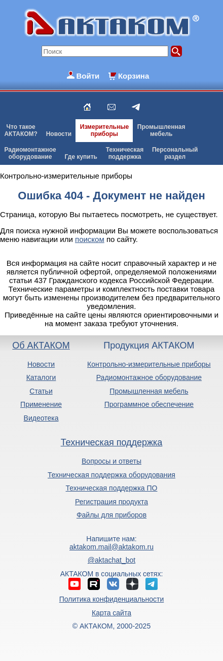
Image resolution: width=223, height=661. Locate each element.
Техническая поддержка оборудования (111, 475)
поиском (89, 239)
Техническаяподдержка (124, 153)
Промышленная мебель (148, 391)
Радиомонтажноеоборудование (30, 153)
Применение (41, 404)
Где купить (80, 156)
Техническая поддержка (112, 442)
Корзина (133, 76)
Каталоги (41, 377)
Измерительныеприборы (104, 130)
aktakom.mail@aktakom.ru (111, 547)
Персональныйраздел (175, 153)
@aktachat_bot (111, 560)
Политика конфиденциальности (111, 599)
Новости (58, 133)
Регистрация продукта (111, 502)
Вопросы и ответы (111, 461)
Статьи (40, 391)
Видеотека (41, 418)
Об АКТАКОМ (40, 345)
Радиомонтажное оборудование (149, 377)
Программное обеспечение (149, 404)
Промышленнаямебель (161, 130)
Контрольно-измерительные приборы (149, 364)
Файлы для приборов (111, 515)
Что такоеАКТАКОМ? (21, 130)
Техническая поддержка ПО (112, 488)
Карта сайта (111, 613)
